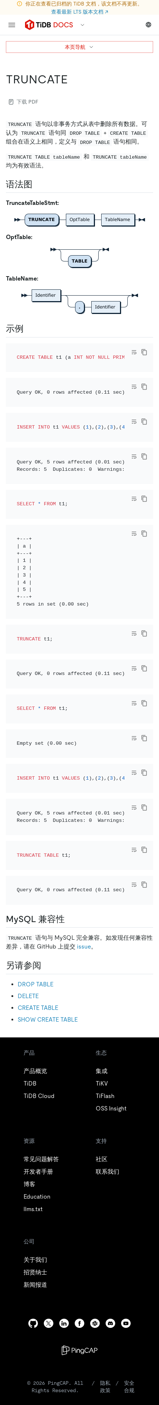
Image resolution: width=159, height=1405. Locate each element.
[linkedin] (64, 1183)
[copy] (144, 352)
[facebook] (79, 1183)
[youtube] (126, 1183)
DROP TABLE (35, 844)
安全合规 (129, 1246)
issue (84, 806)
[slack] (95, 1183)
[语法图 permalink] (38, 184)
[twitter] (48, 1183)
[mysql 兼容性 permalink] (70, 779)
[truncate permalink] (73, 79)
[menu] (11, 25)
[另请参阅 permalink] (47, 825)
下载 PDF (23, 102)
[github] (33, 1183)
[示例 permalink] (29, 328)
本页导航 (79, 47)
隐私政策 (105, 1246)
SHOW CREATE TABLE (48, 879)
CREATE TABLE (38, 867)
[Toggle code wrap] (134, 352)
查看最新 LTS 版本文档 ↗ (79, 12)
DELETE (28, 856)
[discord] (110, 1183)
